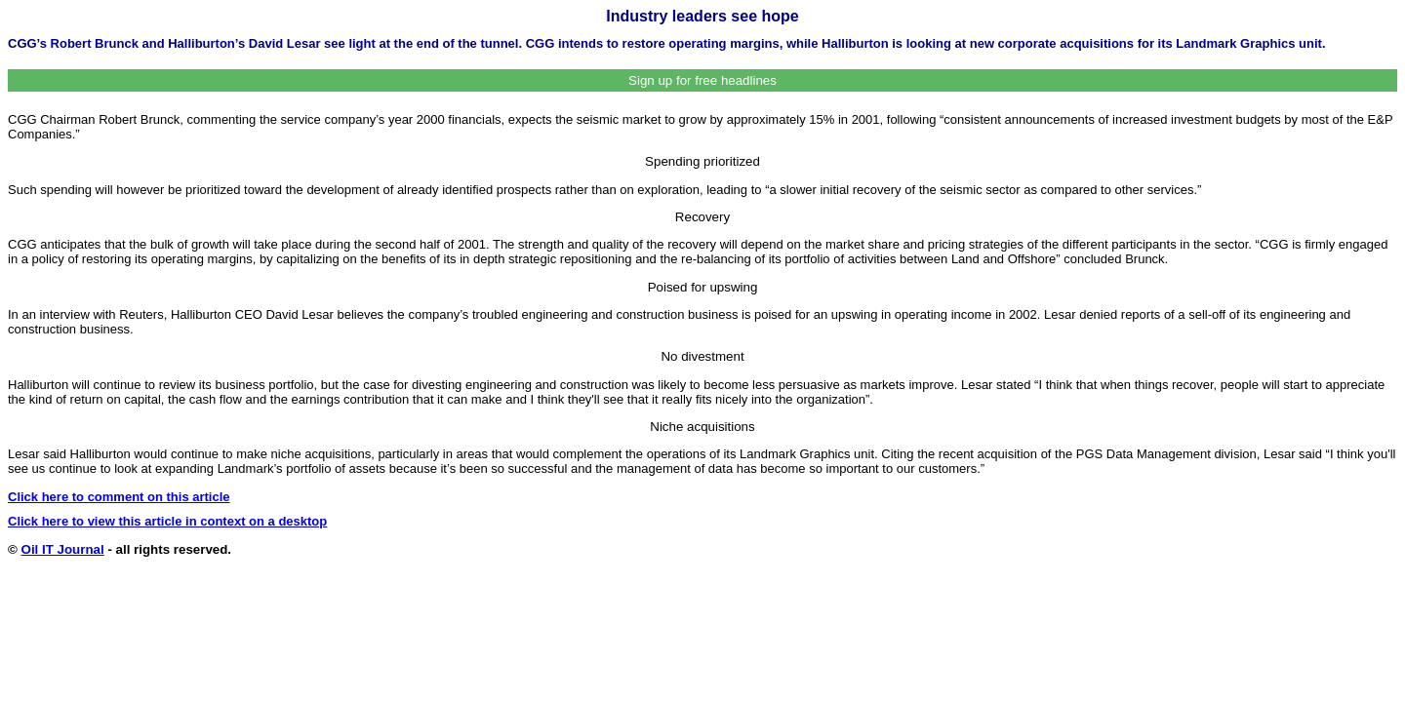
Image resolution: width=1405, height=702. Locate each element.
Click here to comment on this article (119, 496)
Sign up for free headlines (702, 80)
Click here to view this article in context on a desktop (167, 521)
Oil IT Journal (62, 549)
